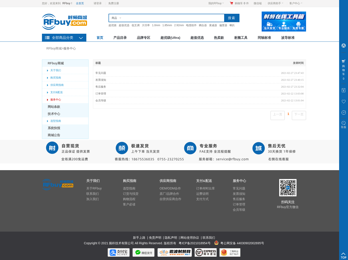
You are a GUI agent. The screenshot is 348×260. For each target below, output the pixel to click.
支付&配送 (56, 92)
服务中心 (69, 48)
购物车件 (242, 3)
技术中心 (54, 114)
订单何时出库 (205, 188)
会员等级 (100, 100)
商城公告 (54, 135)
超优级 (113, 25)
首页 (100, 37)
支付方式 (202, 199)
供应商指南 (57, 85)
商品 (114, 18)
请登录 (98, 3)
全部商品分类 (62, 37)
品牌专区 (143, 37)
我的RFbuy (216, 3)
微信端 (258, 3)
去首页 (80, 3)
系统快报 (54, 128)
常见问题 (100, 73)
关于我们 (55, 70)
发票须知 (100, 79)
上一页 (277, 114)
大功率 (146, 25)
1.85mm (167, 25)
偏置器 (223, 25)
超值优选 (124, 25)
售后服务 (100, 86)
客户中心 (296, 3)
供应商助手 (275, 3)
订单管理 (100, 93)
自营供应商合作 (170, 199)
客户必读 (129, 204)
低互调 (136, 25)
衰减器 (213, 25)
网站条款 (54, 106)
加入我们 (92, 199)
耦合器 (203, 25)
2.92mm (179, 25)
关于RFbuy (94, 188)
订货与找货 (130, 193)
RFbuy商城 (54, 48)
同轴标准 (264, 37)
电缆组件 (191, 25)
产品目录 (120, 37)
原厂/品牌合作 (169, 193)
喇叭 (232, 25)
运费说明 (202, 193)
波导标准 (288, 37)
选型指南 (55, 120)
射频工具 (240, 37)
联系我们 (92, 193)
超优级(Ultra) (170, 37)
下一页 (299, 114)
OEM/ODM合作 (170, 188)
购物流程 (129, 199)
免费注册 (113, 3)
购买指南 (55, 77)
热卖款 (219, 37)
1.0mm (156, 25)
